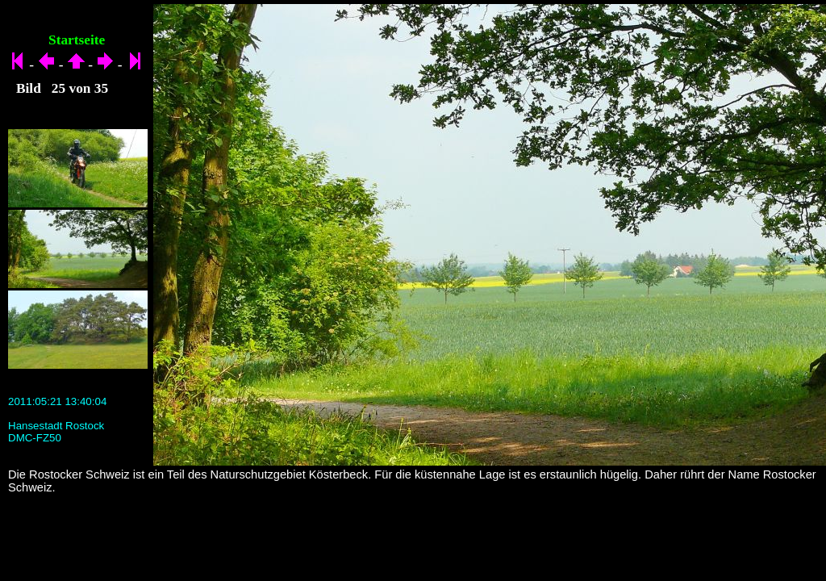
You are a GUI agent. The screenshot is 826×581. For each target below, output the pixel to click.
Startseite (76, 40)
